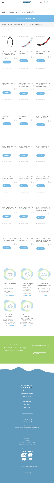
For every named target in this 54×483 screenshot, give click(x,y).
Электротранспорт (27, 393)
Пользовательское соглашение (27, 442)
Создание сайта (27, 472)
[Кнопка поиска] (43, 2)
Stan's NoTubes (7, 30)
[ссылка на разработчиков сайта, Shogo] (27, 476)
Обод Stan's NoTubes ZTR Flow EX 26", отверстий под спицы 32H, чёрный (43, 116)
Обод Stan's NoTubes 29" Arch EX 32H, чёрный (9, 177)
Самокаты (27, 407)
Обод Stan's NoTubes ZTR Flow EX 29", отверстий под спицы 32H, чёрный (43, 240)
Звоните (6, 62)
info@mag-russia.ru (27, 425)
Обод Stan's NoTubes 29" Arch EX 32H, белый (42, 147)
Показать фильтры (26, 18)
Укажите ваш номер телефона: (40, 345)
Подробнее (10, 295)
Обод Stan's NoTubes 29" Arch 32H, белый (26, 147)
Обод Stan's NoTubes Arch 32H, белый (9, 84)
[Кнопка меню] (2, 2)
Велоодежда (27, 401)
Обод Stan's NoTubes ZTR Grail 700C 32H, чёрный (9, 239)
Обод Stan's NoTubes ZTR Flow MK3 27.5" (26, 239)
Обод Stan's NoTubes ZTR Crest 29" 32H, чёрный (26, 208)
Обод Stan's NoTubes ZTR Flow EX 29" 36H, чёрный (26, 177)
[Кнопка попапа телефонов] (41, 2)
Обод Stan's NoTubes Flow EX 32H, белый (9, 147)
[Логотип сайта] (27, 2)
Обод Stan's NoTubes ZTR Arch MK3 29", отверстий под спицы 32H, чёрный (9, 53)
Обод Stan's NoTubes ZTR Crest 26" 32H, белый (9, 208)
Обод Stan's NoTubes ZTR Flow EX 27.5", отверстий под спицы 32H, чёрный (43, 209)
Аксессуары (27, 399)
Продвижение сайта (27, 473)
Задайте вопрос (27, 434)
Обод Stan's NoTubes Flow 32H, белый (9, 115)
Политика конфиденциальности (27, 444)
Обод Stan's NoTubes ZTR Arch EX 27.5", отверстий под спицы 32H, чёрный (43, 85)
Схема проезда (27, 436)
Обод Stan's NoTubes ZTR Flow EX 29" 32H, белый (43, 177)
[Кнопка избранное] (47, 2)
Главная (4, 7)
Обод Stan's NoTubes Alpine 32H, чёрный (43, 52)
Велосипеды (27, 391)
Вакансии (27, 440)
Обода (18, 7)
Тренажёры (27, 404)
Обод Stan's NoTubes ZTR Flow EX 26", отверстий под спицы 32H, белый (26, 85)
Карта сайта (27, 438)
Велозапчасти (11, 7)
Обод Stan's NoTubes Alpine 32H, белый (26, 52)
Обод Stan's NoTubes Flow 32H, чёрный (26, 115)
